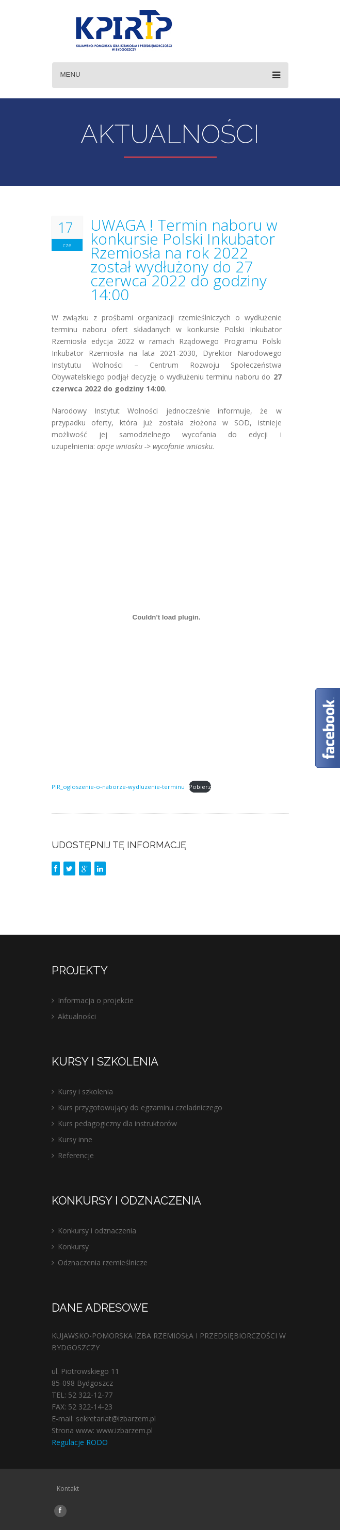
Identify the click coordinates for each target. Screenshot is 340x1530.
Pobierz (200, 786)
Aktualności (77, 1016)
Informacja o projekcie (96, 1000)
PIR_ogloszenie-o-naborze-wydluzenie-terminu (118, 786)
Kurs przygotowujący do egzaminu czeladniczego (140, 1107)
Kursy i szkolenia (85, 1091)
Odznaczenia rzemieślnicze (103, 1262)
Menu (170, 75)
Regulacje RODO (80, 1442)
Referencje (76, 1155)
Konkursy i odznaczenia (97, 1230)
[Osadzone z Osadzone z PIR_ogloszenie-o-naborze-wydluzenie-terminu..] (167, 616)
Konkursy (73, 1246)
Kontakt (68, 1488)
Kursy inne (75, 1139)
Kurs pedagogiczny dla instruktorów (117, 1123)
